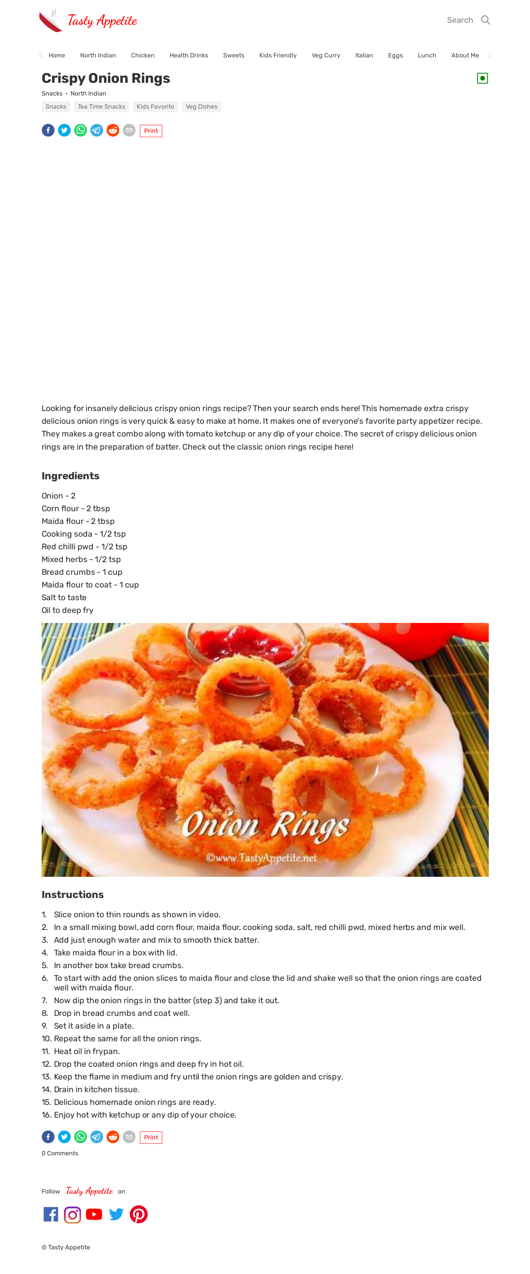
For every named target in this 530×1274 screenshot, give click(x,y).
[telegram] (98, 131)
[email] (131, 131)
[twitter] (66, 131)
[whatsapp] (82, 131)
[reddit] (114, 131)
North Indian (88, 93)
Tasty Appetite (102, 20)
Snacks (52, 93)
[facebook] (50, 131)
